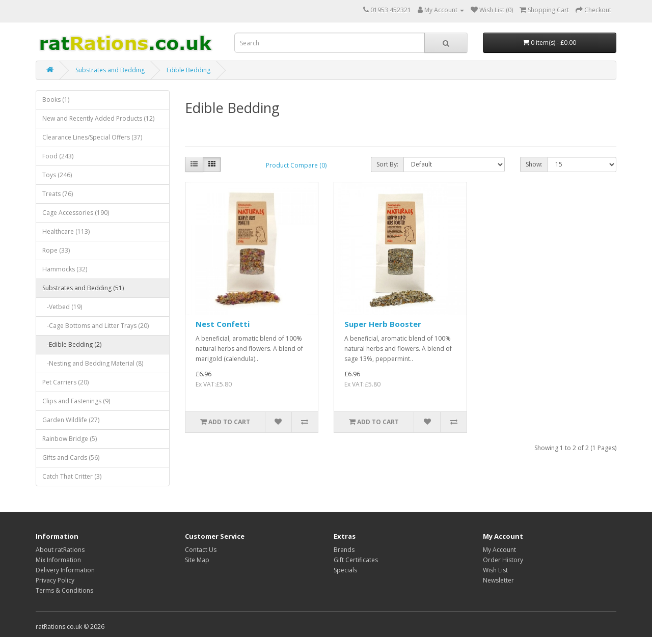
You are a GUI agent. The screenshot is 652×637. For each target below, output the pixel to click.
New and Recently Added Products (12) (98, 118)
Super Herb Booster (382, 324)
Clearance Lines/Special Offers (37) (92, 137)
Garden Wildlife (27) (70, 420)
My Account (499, 549)
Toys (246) (57, 175)
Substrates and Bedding (110, 70)
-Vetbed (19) (62, 306)
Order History (503, 560)
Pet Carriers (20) (65, 382)
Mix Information (58, 560)
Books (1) (55, 99)
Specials (345, 570)
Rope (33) (56, 250)
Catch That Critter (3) (71, 476)
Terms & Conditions (64, 590)
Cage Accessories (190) (75, 212)
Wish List (495, 570)
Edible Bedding (188, 70)
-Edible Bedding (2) (71, 344)
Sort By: (387, 164)
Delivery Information (65, 570)
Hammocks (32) (64, 269)
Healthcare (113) (66, 231)
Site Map (197, 560)
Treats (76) (57, 193)
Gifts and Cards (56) (70, 457)
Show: (534, 164)
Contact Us (200, 549)
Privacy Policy (55, 580)
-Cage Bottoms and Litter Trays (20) (95, 325)
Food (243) (57, 156)
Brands (344, 549)
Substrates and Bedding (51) (83, 288)
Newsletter (498, 580)
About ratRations (60, 549)
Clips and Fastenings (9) (76, 401)
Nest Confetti (223, 324)
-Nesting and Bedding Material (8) (92, 363)
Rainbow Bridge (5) (69, 438)
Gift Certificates (356, 560)
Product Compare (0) (296, 165)
